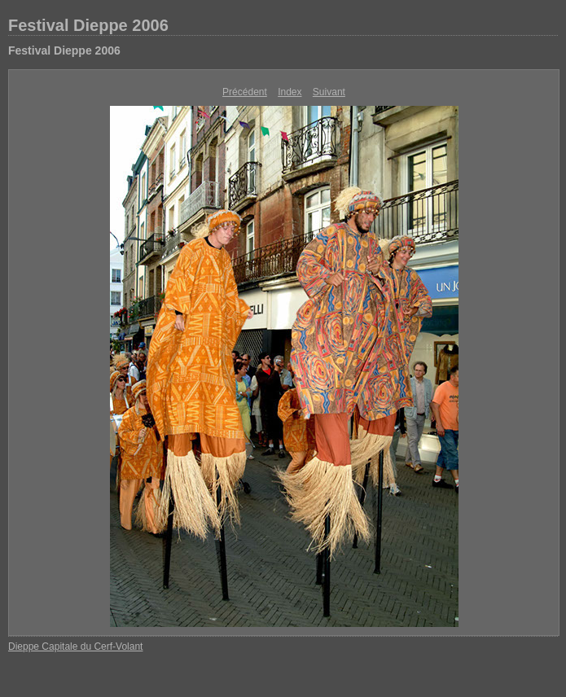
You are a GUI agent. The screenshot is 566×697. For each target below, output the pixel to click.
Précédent (244, 92)
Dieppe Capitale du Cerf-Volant (75, 646)
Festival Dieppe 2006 (88, 25)
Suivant (329, 92)
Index (289, 92)
